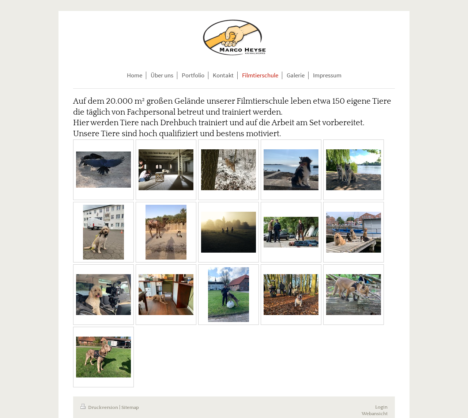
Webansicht (375, 413)
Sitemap (130, 407)
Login (381, 407)
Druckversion (99, 407)
